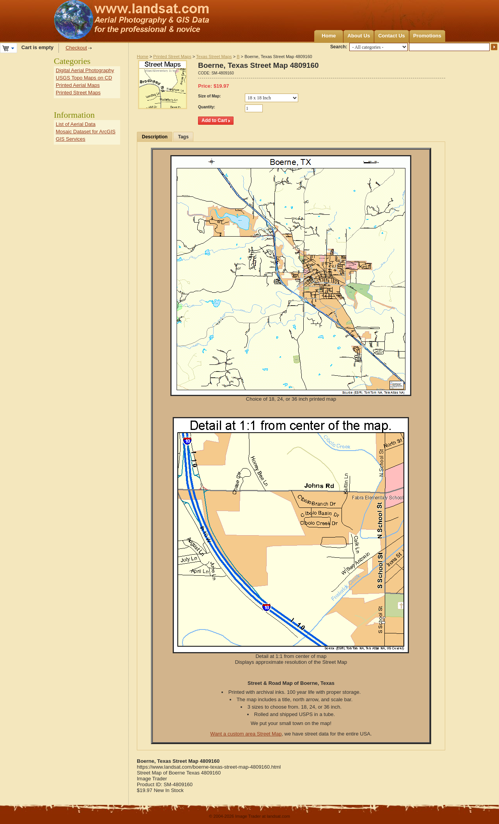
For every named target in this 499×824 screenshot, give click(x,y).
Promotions (427, 36)
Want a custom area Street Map (245, 734)
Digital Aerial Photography (85, 70)
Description (155, 137)
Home (329, 36)
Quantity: (206, 107)
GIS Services (70, 139)
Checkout (76, 48)
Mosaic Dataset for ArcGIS (85, 131)
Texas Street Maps (214, 56)
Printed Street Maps (172, 56)
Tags (183, 137)
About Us (358, 36)
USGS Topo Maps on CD (84, 78)
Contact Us (391, 36)
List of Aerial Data (76, 124)
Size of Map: (209, 96)
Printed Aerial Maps (78, 85)
